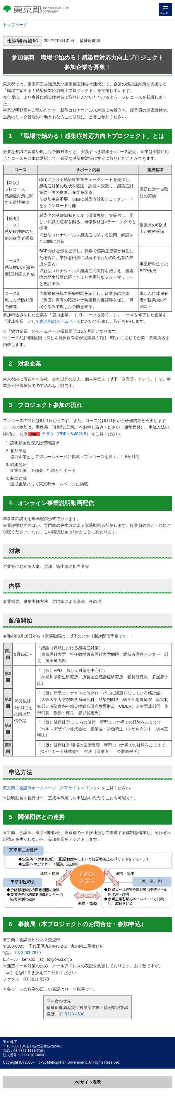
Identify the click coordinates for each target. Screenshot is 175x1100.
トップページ (15, 24)
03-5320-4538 (71, 1014)
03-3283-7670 (28, 952)
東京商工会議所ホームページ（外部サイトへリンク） (52, 788)
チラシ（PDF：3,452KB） (66, 433)
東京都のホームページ (60, 321)
